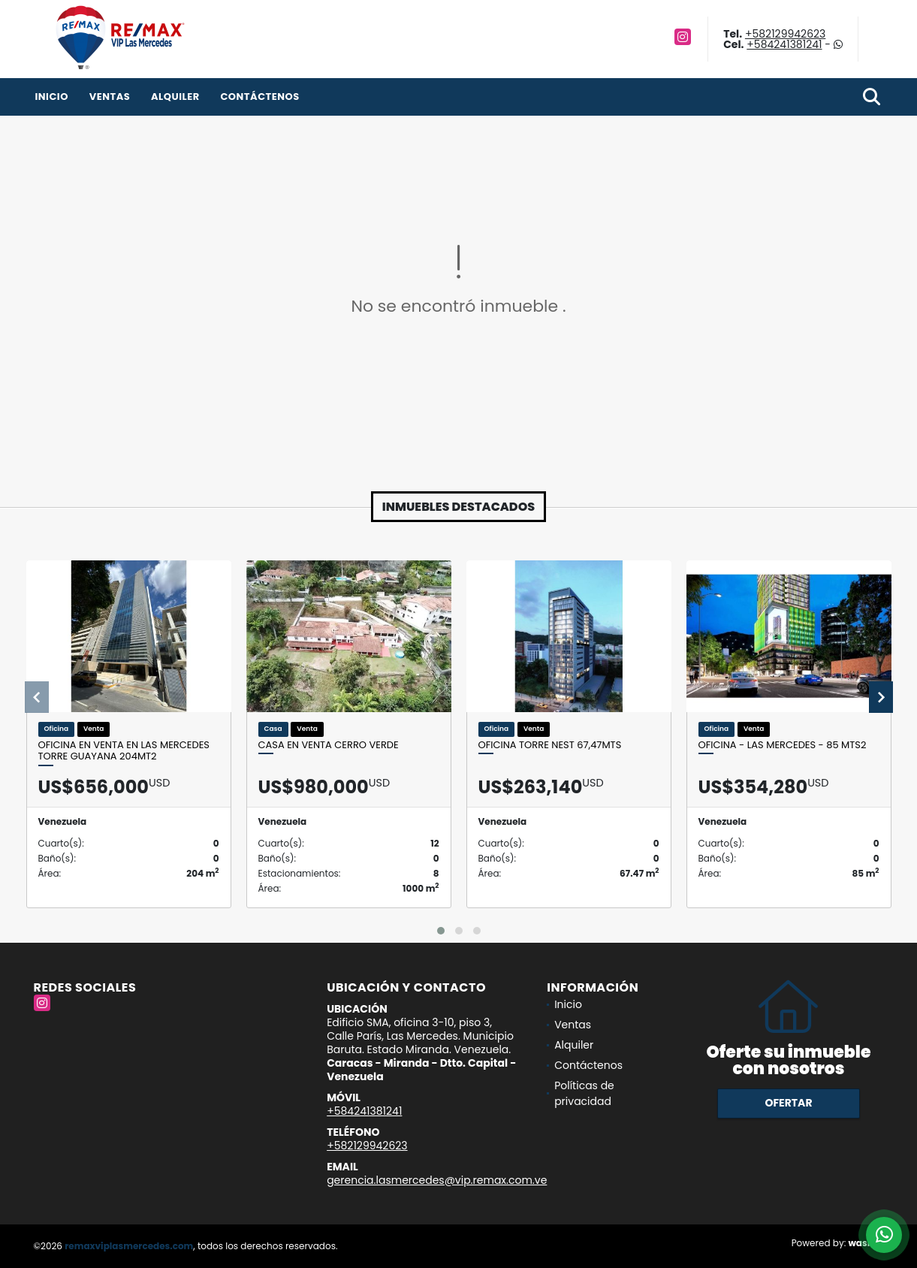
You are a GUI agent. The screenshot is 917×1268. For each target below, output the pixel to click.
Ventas (110, 96)
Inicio (51, 96)
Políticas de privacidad (584, 1093)
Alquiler (175, 96)
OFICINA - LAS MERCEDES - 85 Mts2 (782, 745)
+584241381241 (784, 44)
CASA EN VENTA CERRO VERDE (328, 745)
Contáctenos (259, 96)
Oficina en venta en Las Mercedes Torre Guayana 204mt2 (124, 750)
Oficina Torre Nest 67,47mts (550, 745)
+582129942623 (785, 33)
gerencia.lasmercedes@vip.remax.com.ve (437, 1180)
